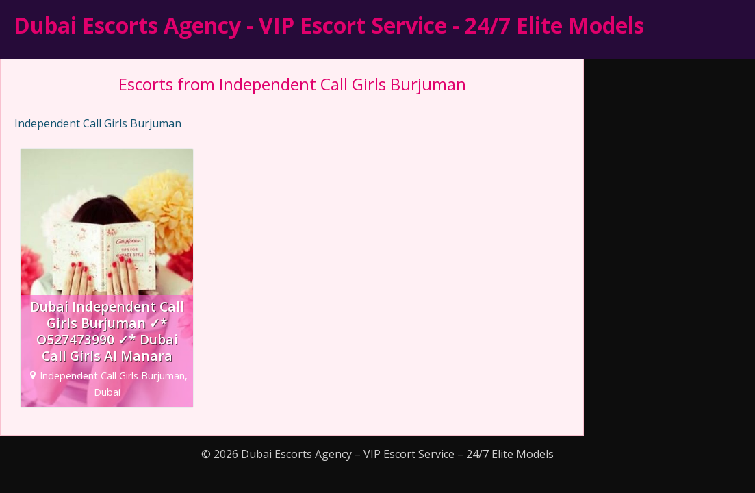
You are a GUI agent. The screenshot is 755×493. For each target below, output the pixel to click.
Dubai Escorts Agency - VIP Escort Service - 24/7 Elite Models (329, 25)
